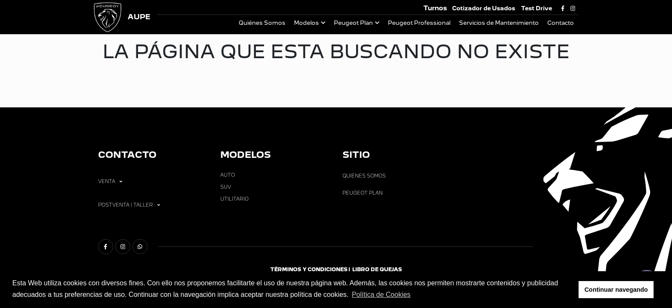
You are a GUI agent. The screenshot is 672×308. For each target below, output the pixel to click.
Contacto (560, 23)
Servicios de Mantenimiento (499, 23)
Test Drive (536, 8)
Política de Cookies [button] (381, 294)
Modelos (306, 23)
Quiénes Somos (262, 23)
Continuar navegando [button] (616, 289)
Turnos (435, 8)
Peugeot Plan (353, 23)
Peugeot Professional (419, 23)
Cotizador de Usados (483, 8)
